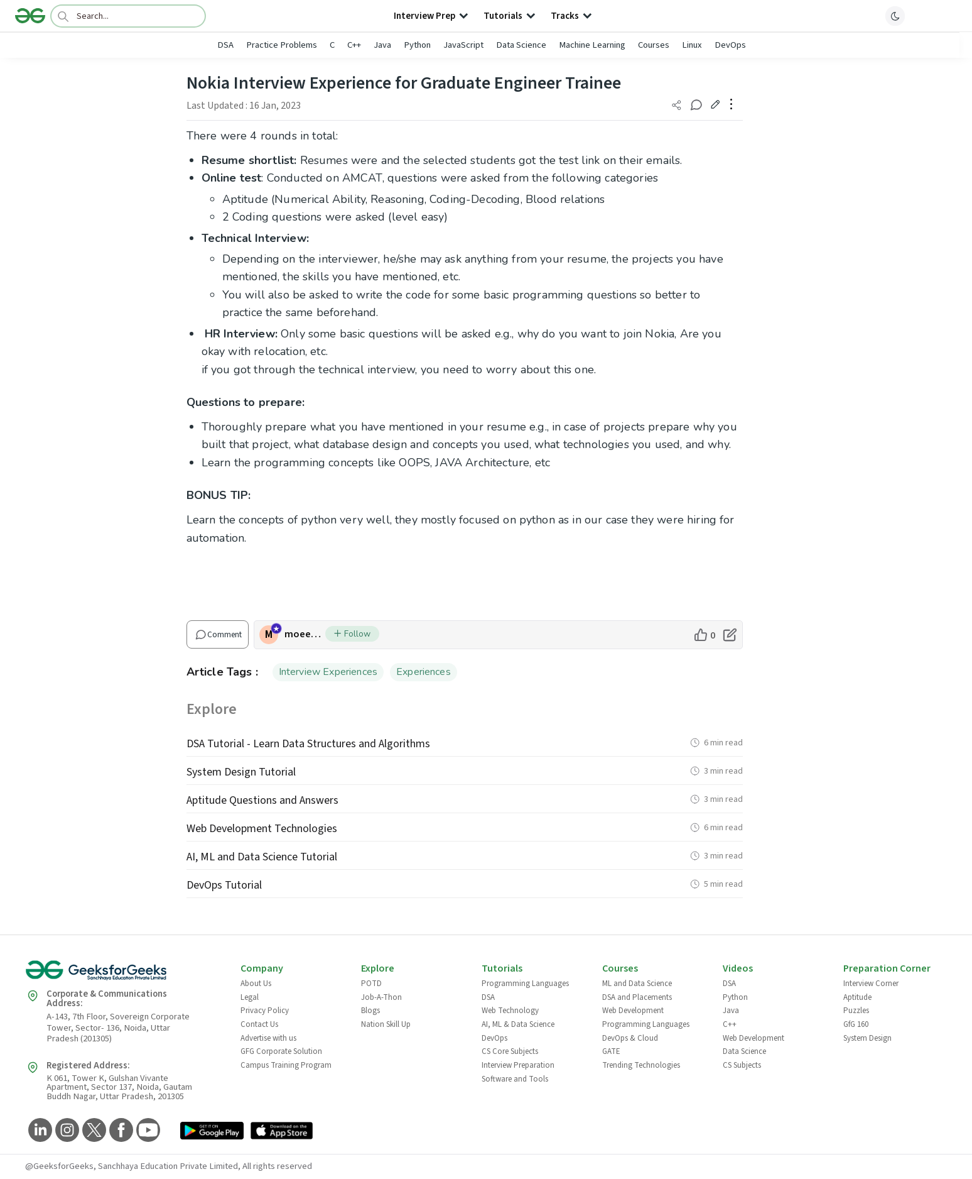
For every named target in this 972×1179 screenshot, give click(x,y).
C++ (354, 45)
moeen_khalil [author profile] (304, 634)
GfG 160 (855, 1024)
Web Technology (510, 1010)
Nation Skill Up (386, 1024)
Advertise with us (268, 1038)
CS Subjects (742, 1065)
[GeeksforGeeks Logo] (122, 974)
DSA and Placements (637, 997)
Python (417, 45)
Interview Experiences (328, 672)
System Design (867, 1038)
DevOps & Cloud (630, 1038)
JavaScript (463, 45)
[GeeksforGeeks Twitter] (92, 1131)
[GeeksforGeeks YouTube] (146, 1131)
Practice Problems (281, 45)
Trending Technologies (641, 1065)
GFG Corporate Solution (281, 1051)
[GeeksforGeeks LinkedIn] (38, 1131)
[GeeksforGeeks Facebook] (119, 1131)
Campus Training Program (286, 1065)
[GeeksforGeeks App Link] (212, 1131)
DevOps (730, 45)
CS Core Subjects (510, 1051)
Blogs (370, 1010)
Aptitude (857, 997)
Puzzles (856, 1010)
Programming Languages (525, 983)
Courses (653, 45)
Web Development (633, 1010)
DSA (225, 45)
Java (382, 45)
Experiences (423, 672)
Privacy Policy (264, 1010)
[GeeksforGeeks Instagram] (65, 1131)
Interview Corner (871, 983)
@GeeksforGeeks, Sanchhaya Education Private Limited (131, 1166)
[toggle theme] (895, 16)
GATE (611, 1051)
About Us (255, 983)
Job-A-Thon (381, 997)
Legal (249, 997)
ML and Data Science (637, 983)
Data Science (521, 45)
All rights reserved (277, 1166)
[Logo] (30, 15)
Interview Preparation (518, 1065)
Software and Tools (515, 1079)
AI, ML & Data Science (518, 1024)
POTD (371, 983)
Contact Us (259, 1024)
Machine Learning (592, 45)
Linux (692, 45)
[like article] (704, 635)
